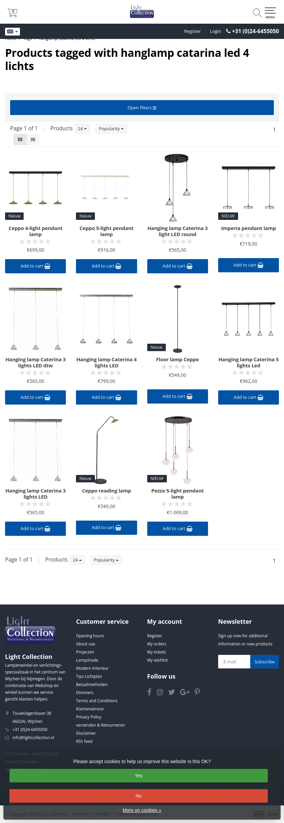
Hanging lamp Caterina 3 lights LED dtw (35, 362)
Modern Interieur (92, 668)
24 (82, 128)
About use (85, 644)
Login (215, 31)
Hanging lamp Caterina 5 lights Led (248, 362)
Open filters (142, 108)
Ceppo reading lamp (106, 490)
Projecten (85, 652)
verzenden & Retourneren (100, 725)
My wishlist (157, 660)
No (138, 796)
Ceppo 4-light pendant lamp (35, 231)
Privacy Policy (88, 717)
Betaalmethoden (91, 684)
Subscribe (265, 662)
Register (192, 31)
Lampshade (87, 660)
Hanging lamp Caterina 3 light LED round (177, 231)
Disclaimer (86, 733)
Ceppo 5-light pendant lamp (106, 231)
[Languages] (12, 32)
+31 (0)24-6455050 (255, 31)
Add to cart (35, 266)
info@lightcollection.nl (33, 737)
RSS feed (84, 741)
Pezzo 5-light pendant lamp (177, 493)
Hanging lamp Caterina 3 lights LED (35, 493)
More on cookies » (142, 810)
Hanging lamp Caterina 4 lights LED (106, 362)
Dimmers (84, 692)
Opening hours (90, 636)
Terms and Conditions (97, 701)
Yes (139, 775)
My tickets (156, 652)
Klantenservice (90, 709)
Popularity (111, 128)
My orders (156, 644)
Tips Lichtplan (89, 676)
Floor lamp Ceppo (177, 359)
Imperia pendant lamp (248, 228)
